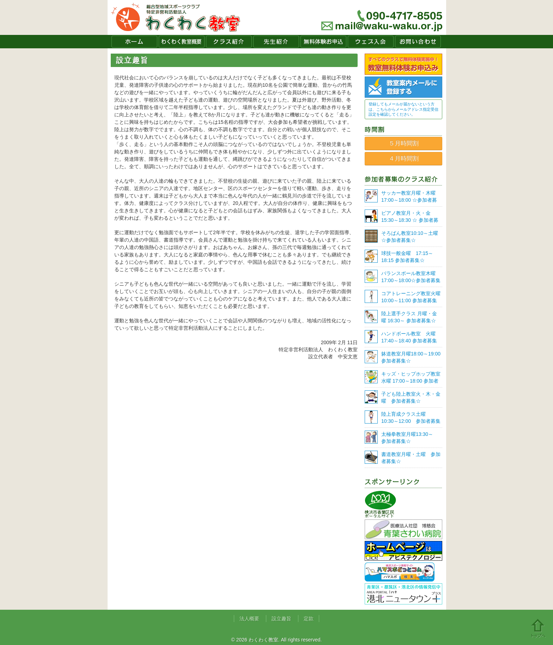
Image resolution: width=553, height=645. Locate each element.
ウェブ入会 (371, 42)
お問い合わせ (418, 42)
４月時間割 (404, 158)
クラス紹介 (229, 42)
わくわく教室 (176, 17)
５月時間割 (404, 143)
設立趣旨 (281, 618)
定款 (309, 618)
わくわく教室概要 (182, 42)
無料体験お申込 (323, 42)
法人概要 (249, 618)
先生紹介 (276, 42)
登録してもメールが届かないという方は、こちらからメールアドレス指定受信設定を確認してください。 (403, 109)
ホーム (134, 42)
